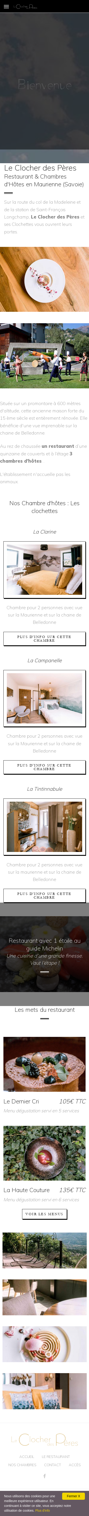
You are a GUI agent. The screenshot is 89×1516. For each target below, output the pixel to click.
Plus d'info (42, 1510)
